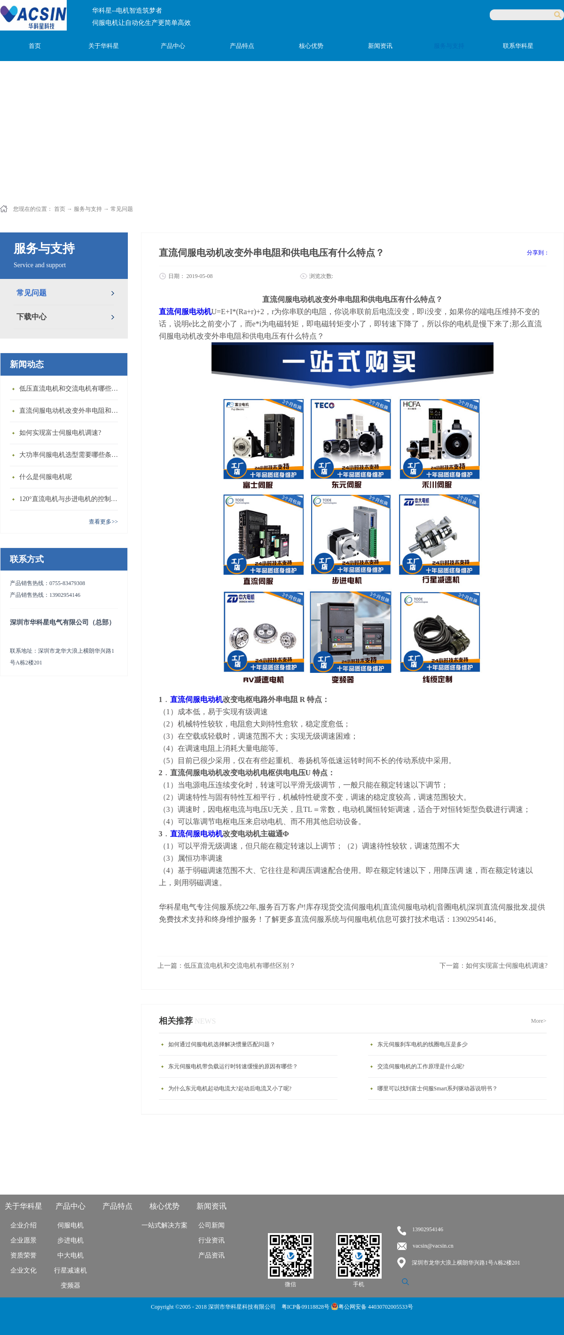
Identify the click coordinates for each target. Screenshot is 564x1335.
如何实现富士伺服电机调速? (60, 432)
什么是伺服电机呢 (45, 476)
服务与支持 (88, 209)
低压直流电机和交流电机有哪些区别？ (71, 388)
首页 (35, 45)
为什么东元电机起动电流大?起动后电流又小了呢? (230, 1088)
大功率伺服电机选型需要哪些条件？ (71, 454)
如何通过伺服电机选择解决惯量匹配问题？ (221, 1044)
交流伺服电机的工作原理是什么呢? (420, 1066)
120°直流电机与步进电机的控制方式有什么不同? (71, 498)
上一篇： (226, 965)
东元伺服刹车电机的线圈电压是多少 (422, 1044)
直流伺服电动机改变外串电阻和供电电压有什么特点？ (71, 410)
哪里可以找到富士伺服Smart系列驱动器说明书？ (437, 1088)
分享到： (538, 252)
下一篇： (493, 965)
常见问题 (121, 209)
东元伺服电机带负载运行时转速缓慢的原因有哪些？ (233, 1066)
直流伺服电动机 (196, 699)
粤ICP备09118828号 (306, 1307)
